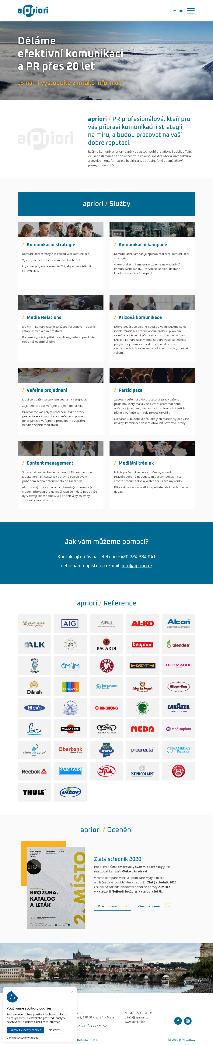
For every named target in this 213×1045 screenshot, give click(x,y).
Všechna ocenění (150, 906)
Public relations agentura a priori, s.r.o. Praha (69, 1039)
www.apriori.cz (135, 1022)
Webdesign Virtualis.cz (181, 1039)
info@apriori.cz (137, 566)
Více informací (108, 906)
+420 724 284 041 (137, 557)
